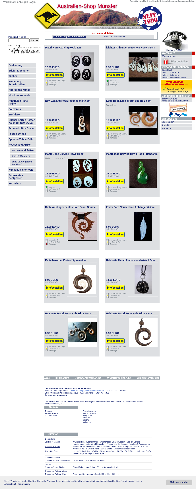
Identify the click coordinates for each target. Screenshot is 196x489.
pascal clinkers (89, 413)
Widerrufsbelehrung (119, 377)
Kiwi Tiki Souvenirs (114, 36)
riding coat (87, 415)
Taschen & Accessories (139, 444)
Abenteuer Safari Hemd (83, 446)
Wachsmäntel (92, 442)
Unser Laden (168, 122)
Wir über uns (169, 118)
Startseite (166, 128)
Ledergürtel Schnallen (95, 444)
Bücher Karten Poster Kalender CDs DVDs (22, 121)
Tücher (13, 76)
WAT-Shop (15, 183)
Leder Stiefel (78, 460)
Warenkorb (168, 53)
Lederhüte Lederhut (81, 451)
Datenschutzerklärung (88, 377)
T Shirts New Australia (105, 446)
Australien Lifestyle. (54, 404)
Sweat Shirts (106, 449)
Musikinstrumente (19, 95)
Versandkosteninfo (178, 77)
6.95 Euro (174, 75)
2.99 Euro (174, 72)
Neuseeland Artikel (20, 144)
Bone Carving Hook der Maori (69, 36)
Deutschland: (167, 70)
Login (32, 2)
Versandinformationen (175, 67)
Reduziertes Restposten (16, 177)
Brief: (164, 72)
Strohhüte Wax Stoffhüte (122, 451)
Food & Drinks (17, 133)
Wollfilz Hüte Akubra (101, 451)
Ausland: (166, 77)
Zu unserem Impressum (56, 395)
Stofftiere (14, 114)
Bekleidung (15, 65)
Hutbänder (139, 451)
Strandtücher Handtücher (84, 467)
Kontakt (165, 125)
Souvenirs (15, 109)
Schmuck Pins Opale (21, 128)
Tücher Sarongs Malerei (107, 467)
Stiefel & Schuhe (18, 70)
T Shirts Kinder (92, 449)
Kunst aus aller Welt (21, 169)
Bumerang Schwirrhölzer (17, 83)
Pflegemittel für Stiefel (95, 460)
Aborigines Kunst (19, 89)
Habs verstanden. (179, 482)
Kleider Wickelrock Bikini (124, 449)
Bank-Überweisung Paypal (175, 100)
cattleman (87, 422)
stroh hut (86, 418)
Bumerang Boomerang (83, 474)
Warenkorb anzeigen (15, 2)
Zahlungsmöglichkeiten (176, 95)
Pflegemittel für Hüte (95, 453)
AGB (47, 377)
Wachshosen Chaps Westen (112, 442)
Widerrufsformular (148, 377)
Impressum (62, 377)
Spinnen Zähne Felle (21, 139)
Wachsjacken (78, 442)
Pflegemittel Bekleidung (117, 444)
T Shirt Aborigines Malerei (127, 446)
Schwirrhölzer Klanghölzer (106, 474)
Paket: (165, 75)
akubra (86, 420)
